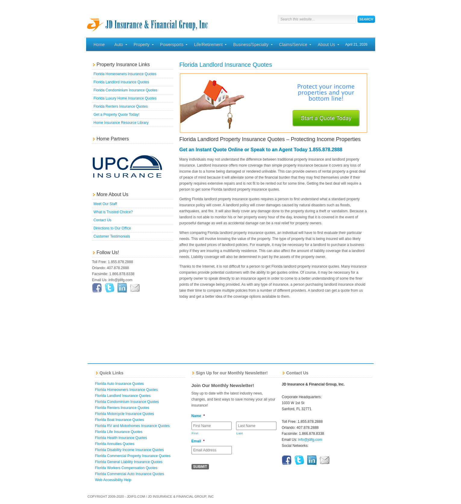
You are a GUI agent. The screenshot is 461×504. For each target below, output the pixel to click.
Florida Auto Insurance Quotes (119, 384)
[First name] (212, 426)
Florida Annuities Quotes (115, 444)
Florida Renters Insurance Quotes (121, 106)
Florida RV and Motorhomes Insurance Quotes (132, 426)
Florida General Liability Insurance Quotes (129, 462)
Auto (119, 45)
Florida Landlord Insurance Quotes (121, 82)
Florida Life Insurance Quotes (118, 432)
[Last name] (256, 426)
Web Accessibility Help (113, 480)
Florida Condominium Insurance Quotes (125, 90)
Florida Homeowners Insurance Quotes (125, 74)
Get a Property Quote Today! (117, 114)
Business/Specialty (251, 45)
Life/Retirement (208, 45)
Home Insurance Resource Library (121, 123)
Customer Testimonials (112, 236)
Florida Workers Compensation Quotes (126, 468)
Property (141, 45)
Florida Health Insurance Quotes (121, 438)
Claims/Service (293, 45)
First (195, 433)
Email (198, 441)
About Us (326, 45)
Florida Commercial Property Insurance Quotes (133, 456)
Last (239, 433)
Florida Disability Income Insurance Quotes (129, 450)
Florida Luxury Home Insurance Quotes (125, 98)
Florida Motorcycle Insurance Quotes (124, 414)
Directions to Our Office (112, 228)
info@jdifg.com (310, 440)
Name (198, 416)
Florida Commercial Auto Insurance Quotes (129, 474)
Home (99, 44)
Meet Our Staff (105, 204)
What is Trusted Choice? (113, 212)
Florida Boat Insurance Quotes (119, 420)
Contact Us (102, 220)
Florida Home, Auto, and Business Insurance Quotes (148, 20)
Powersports (172, 45)
